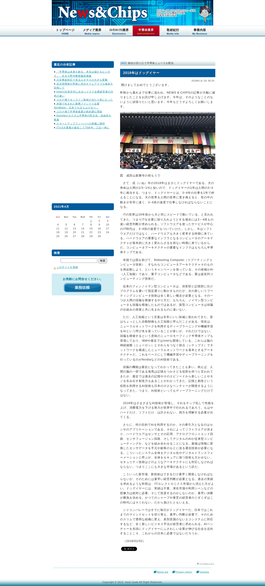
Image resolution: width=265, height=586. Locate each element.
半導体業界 (146, 31)
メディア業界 (92, 31)
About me (162, 572)
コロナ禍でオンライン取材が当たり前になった (84, 99)
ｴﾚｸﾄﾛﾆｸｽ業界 (119, 31)
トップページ (65, 31)
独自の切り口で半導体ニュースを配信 (151, 63)
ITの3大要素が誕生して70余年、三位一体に (82, 127)
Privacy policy (184, 572)
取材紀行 (173, 31)
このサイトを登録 (67, 267)
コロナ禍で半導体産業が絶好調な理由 (78, 111)
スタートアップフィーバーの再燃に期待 (80, 123)
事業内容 (199, 31)
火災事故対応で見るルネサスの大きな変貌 (81, 79)
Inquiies (204, 572)
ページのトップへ (206, 563)
